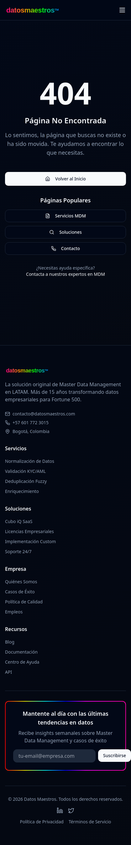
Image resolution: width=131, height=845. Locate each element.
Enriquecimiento (22, 491)
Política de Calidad (24, 602)
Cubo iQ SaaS (19, 521)
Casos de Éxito (20, 592)
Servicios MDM (65, 216)
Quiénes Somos (21, 582)
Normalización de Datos (29, 461)
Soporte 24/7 (18, 551)
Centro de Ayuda (22, 662)
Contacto (65, 248)
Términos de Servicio (90, 822)
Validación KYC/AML (25, 471)
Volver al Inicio (65, 179)
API (8, 672)
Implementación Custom (30, 541)
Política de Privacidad (41, 822)
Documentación (21, 652)
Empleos (14, 612)
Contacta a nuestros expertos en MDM (65, 274)
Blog (9, 642)
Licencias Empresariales (29, 531)
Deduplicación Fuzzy (26, 481)
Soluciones (65, 232)
